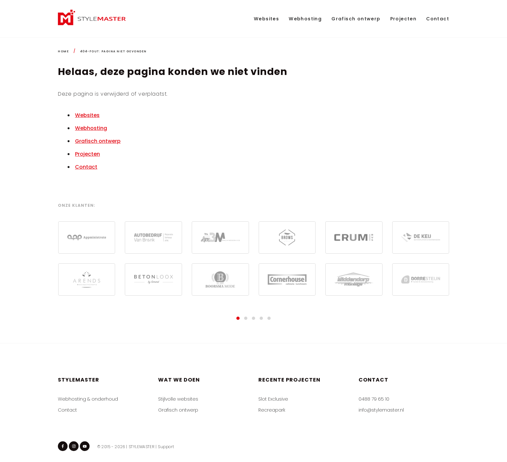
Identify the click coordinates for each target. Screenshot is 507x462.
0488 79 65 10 (374, 399)
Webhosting (305, 19)
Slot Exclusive (273, 399)
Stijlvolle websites (178, 399)
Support (166, 446)
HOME (63, 51)
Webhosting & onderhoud (88, 399)
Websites (266, 19)
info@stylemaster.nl (381, 410)
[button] (238, 318)
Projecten (403, 19)
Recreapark (271, 410)
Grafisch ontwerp (355, 19)
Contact (437, 19)
